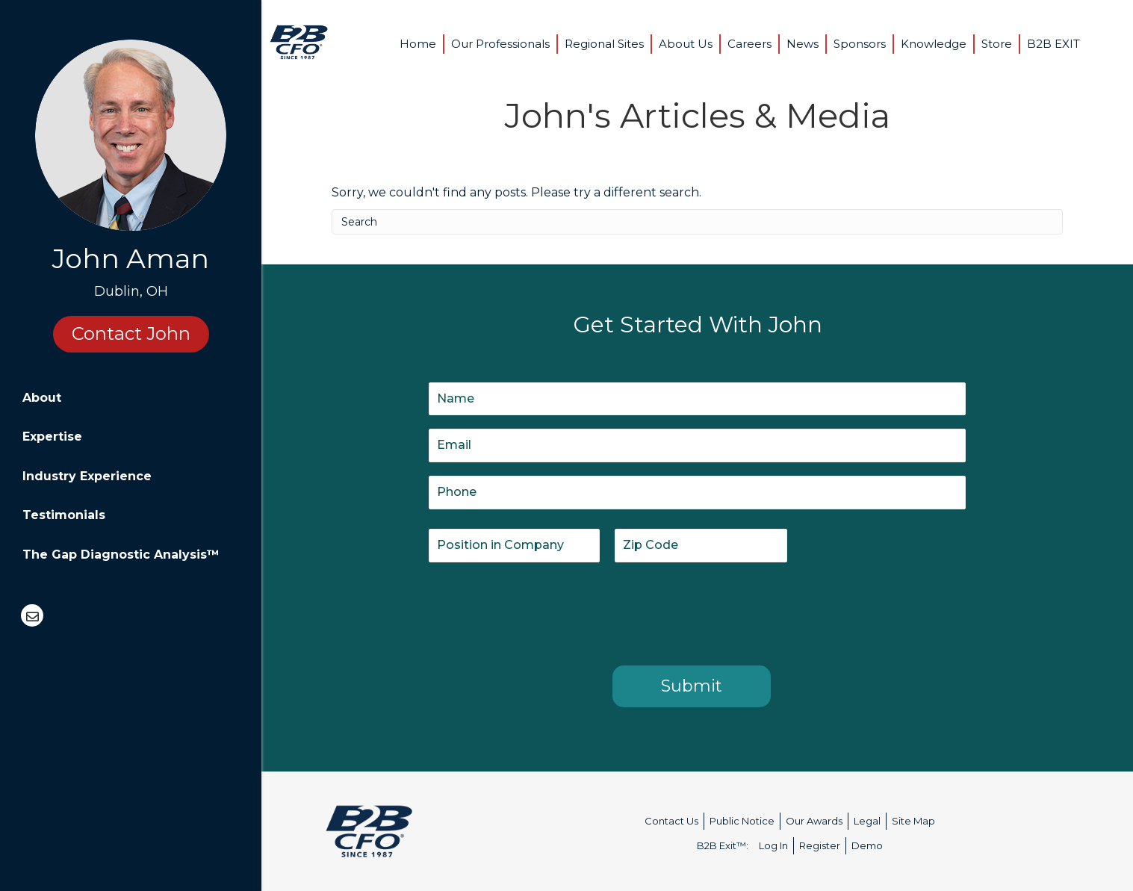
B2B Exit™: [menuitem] (722, 845)
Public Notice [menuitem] (742, 821)
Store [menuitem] (996, 44)
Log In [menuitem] (773, 845)
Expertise (52, 436)
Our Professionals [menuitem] (500, 44)
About (41, 398)
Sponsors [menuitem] (860, 44)
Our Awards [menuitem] (814, 821)
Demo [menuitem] (867, 845)
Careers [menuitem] (749, 44)
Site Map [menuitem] (913, 821)
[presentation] (542, 611)
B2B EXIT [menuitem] (1053, 44)
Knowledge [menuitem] (933, 44)
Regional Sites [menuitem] (604, 44)
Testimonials (63, 515)
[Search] (697, 222)
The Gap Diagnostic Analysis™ (121, 554)
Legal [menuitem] (867, 821)
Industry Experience (87, 476)
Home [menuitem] (418, 44)
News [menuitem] (802, 44)
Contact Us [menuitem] (671, 821)
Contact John (131, 333)
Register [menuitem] (819, 845)
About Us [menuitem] (686, 44)
